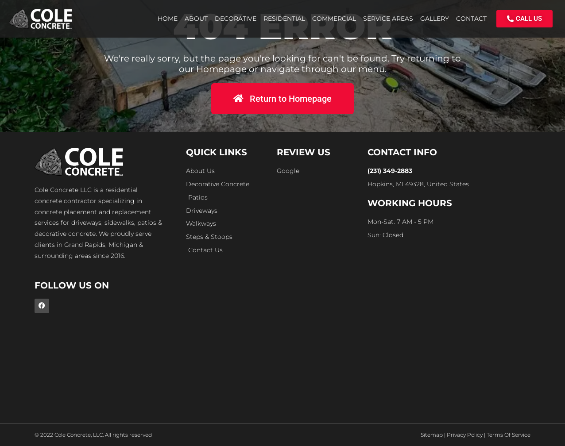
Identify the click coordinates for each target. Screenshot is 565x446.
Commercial (334, 19)
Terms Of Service (508, 434)
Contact (471, 19)
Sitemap (432, 434)
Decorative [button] (235, 19)
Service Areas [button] (388, 19)
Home (168, 19)
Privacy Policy (465, 434)
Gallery (434, 19)
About (196, 19)
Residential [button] (284, 19)
